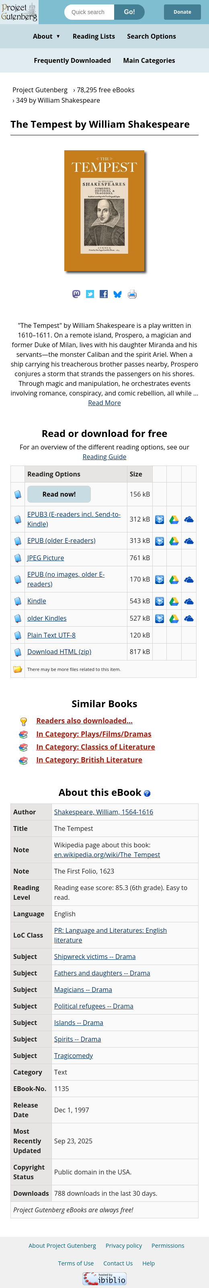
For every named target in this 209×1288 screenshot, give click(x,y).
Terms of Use (76, 1263)
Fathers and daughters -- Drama (102, 973)
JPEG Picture (45, 557)
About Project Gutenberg (62, 1245)
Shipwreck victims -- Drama (95, 956)
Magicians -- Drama (83, 989)
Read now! (59, 494)
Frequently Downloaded (72, 60)
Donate (182, 11)
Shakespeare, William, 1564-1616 (103, 812)
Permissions (168, 1245)
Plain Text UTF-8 (51, 635)
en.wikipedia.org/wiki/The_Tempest (107, 854)
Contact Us (118, 1263)
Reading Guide (105, 456)
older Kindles (47, 618)
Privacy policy (124, 1245)
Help (148, 1263)
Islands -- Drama (78, 1022)
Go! (129, 11)
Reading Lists (94, 36)
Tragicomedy (73, 1055)
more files (67, 669)
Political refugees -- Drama (93, 1006)
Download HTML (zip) (59, 651)
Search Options (151, 36)
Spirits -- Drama (77, 1039)
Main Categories (149, 60)
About (47, 36)
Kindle (36, 600)
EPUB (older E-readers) (61, 540)
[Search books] (89, 12)
